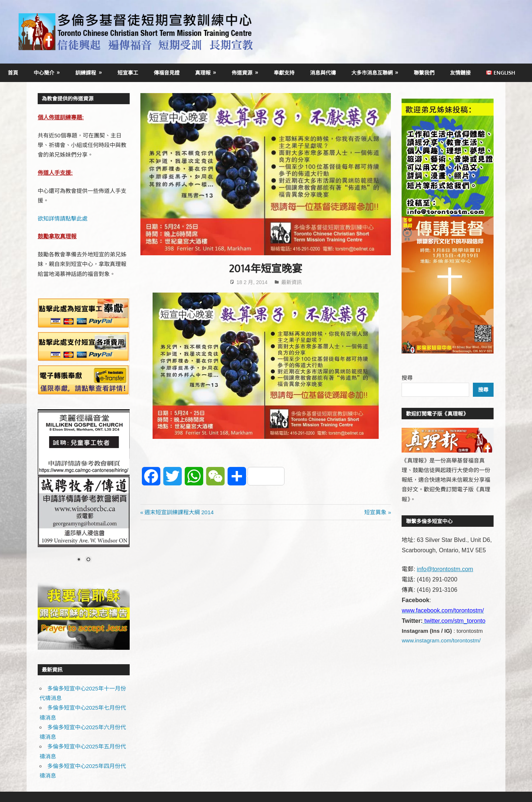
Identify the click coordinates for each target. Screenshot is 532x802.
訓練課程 (85, 72)
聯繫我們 (424, 72)
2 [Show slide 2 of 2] (88, 560)
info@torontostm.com (445, 569)
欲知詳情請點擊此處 (63, 218)
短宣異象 (375, 512)
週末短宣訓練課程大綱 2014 (179, 512)
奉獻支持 (284, 72)
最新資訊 (291, 282)
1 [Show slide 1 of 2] (79, 560)
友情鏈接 (460, 72)
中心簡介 (44, 72)
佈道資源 (242, 72)
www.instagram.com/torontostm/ (441, 640)
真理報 (203, 72)
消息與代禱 (323, 72)
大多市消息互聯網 (372, 72)
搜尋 (407, 378)
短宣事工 (127, 72)
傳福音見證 (167, 72)
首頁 (13, 72)
